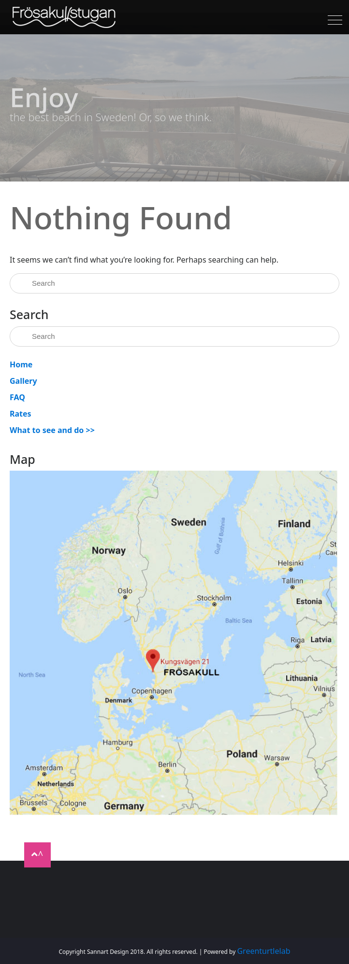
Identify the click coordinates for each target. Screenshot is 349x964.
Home (21, 364)
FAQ (17, 397)
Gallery (23, 381)
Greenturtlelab (263, 951)
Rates (20, 413)
